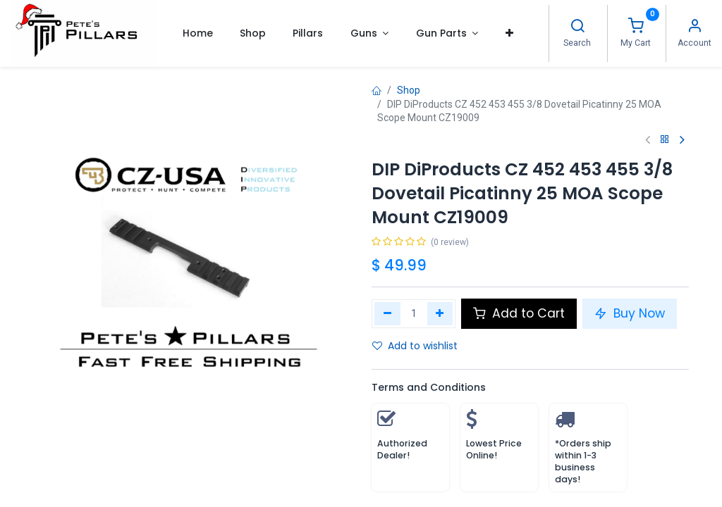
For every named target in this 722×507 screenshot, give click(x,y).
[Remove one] (387, 313)
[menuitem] (197, 33)
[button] (508, 33)
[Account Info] (694, 27)
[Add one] (440, 313)
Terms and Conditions (429, 387)
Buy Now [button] (629, 313)
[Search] (577, 27)
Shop (408, 90)
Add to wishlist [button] (415, 346)
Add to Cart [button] (519, 313)
